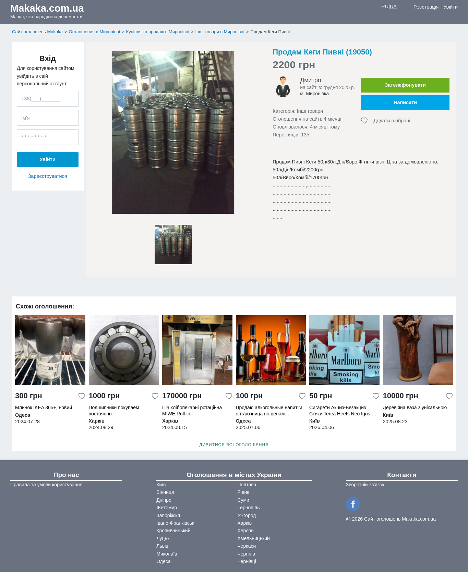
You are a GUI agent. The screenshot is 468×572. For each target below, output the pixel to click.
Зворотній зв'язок (365, 484)
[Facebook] (354, 503)
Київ (161, 484)
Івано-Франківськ (175, 523)
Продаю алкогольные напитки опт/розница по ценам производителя (269, 413)
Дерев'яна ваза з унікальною (415, 407)
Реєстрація (426, 6)
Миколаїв (166, 554)
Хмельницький (254, 538)
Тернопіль (249, 507)
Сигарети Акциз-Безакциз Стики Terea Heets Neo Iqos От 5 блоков (343, 413)
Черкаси (247, 546)
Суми (243, 500)
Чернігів (246, 554)
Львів (162, 546)
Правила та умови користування (46, 484)
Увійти (450, 6)
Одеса (163, 561)
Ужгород (247, 515)
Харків (245, 523)
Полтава (247, 484)
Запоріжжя (168, 515)
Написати (405, 102)
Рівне (244, 492)
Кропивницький (173, 530)
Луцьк (162, 538)
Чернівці (247, 561)
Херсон (246, 530)
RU (384, 6)
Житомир (166, 507)
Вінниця (165, 492)
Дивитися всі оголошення (234, 444)
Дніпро (163, 500)
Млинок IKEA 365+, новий (43, 407)
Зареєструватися (47, 176)
